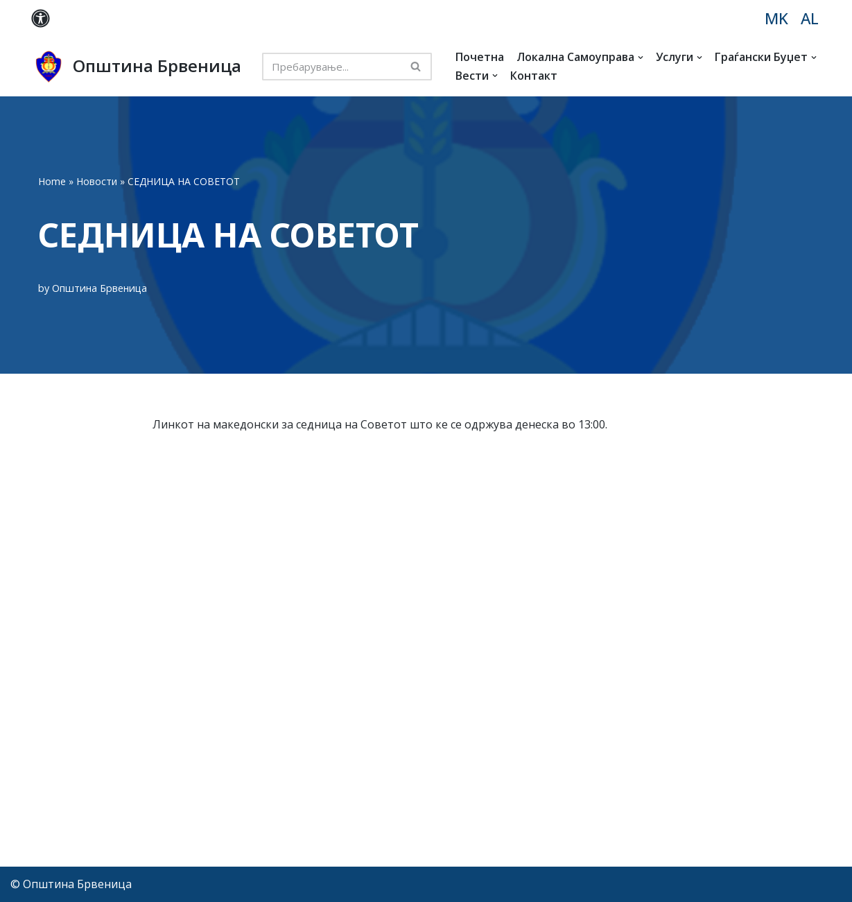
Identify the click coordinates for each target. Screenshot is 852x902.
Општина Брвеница (99, 288)
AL (810, 18)
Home (52, 181)
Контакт (533, 75)
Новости (96, 181)
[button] (640, 57)
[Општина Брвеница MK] (136, 66)
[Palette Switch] (40, 18)
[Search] (331, 66)
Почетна (479, 56)
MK (776, 18)
